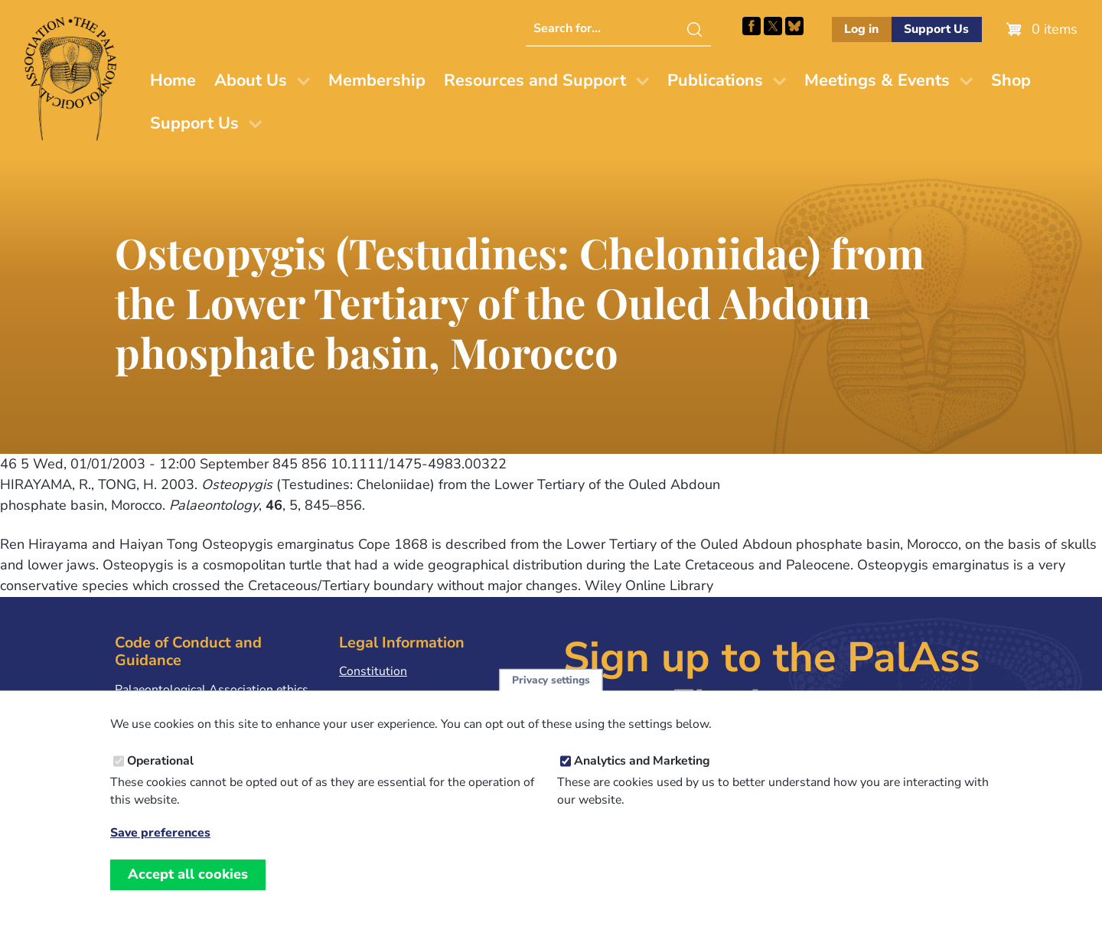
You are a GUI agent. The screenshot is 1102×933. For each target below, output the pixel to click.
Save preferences (160, 851)
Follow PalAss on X (773, 26)
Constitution (373, 671)
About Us (250, 80)
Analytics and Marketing (642, 778)
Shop (1011, 80)
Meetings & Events (877, 80)
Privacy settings (551, 697)
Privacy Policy (376, 695)
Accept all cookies (188, 891)
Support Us (936, 29)
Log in (861, 29)
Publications (715, 80)
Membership (376, 80)
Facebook (751, 26)
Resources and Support (535, 80)
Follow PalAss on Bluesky (794, 26)
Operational (160, 778)
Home (173, 80)
